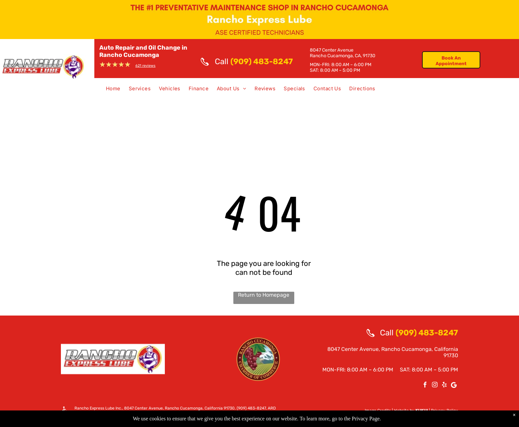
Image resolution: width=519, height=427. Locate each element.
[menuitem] (110, 90)
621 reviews (145, 66)
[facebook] (425, 386)
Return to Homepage (263, 295)
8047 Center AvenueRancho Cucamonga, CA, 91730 (342, 53)
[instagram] (435, 386)
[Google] (454, 386)
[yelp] (444, 386)
